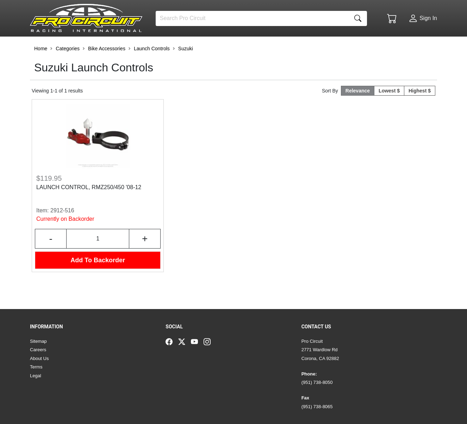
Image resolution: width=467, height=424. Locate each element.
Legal (35, 375)
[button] (51, 46)
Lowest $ (389, 110)
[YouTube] (197, 341)
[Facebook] (172, 341)
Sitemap (38, 341)
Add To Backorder (97, 279)
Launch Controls (152, 68)
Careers (38, 349)
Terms (36, 367)
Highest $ (420, 110)
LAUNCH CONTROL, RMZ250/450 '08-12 (88, 207)
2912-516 (62, 230)
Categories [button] (68, 68)
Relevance (357, 110)
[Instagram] (210, 341)
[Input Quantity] (97, 258)
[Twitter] (184, 341)
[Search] (252, 18)
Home (40, 68)
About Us (39, 358)
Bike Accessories (106, 68)
